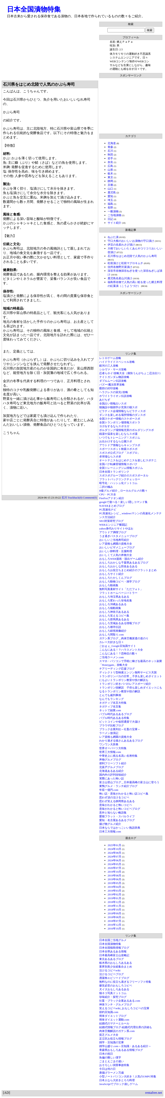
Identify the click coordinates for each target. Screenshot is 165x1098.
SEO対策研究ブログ (111, 520)
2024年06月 (114, 860)
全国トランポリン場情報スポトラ (119, 422)
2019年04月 (114, 886)
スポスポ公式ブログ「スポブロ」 (119, 452)
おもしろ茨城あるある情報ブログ (119, 623)
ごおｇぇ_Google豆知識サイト (117, 645)
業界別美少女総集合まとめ (115, 966)
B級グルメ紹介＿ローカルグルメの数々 (123, 490)
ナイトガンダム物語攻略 (114, 377)
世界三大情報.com (110, 752)
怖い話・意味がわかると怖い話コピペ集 (123, 793)
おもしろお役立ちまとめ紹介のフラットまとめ (128, 570)
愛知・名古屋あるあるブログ (117, 820)
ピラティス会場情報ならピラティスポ (122, 411)
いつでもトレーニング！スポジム (119, 437)
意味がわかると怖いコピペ (115, 805)
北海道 (112, 143)
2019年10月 (114, 871)
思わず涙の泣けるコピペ (114, 797)
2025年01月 (114, 845)
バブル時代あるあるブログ (115, 714)
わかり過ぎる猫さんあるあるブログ (121, 740)
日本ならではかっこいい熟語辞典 (119, 827)
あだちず (104, 399)
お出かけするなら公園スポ (115, 441)
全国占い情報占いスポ (113, 403)
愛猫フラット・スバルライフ (117, 816)
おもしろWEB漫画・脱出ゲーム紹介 (121, 558)
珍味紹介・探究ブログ (113, 996)
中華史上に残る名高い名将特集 (118, 755)
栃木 (110, 173)
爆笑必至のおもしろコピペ (115, 985)
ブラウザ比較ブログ (111, 725)
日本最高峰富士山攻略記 (114, 955)
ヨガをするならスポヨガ (114, 426)
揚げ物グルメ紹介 (110, 823)
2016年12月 (114, 924)
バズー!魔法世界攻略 (112, 384)
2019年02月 (114, 894)
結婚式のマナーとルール (114, 1023)
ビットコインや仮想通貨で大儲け (119, 721)
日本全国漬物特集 (34, 9)
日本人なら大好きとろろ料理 (117, 1080)
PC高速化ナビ (107, 509)
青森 (110, 147)
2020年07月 (114, 867)
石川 (110, 150)
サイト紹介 (114, 222)
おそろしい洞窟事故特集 (114, 1065)
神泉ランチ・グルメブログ (115, 1004)
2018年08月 (114, 917)
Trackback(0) (75, 497)
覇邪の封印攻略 (108, 388)
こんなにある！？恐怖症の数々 (118, 653)
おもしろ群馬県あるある (114, 619)
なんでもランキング (111, 699)
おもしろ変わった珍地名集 (115, 600)
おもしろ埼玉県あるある (114, 596)
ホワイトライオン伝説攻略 (115, 395)
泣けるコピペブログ (111, 974)
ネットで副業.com (110, 710)
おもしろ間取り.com (111, 634)
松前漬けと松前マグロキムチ (125, 263)
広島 (110, 165)
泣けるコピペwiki (109, 970)
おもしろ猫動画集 (110, 608)
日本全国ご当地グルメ (113, 940)
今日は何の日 (107, 1068)
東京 (110, 177)
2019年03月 (114, 890)
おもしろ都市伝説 (110, 627)
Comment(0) (90, 497)
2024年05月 (114, 864)
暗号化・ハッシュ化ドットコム (118, 483)
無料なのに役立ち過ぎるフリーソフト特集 (125, 981)
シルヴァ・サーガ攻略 (113, 369)
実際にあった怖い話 (111, 778)
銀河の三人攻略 (108, 365)
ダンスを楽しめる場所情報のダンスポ (122, 414)
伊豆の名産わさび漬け (121, 244)
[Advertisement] (50, 51)
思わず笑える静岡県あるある (117, 801)
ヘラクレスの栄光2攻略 (113, 392)
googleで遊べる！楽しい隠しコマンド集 (123, 502)
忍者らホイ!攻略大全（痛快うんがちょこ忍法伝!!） (130, 373)
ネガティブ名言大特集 (113, 702)
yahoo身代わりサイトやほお (116, 528)
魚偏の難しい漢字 (110, 1057)
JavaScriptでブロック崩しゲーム (118, 1084)
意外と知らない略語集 (113, 812)
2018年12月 (114, 902)
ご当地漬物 (114, 215)
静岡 (110, 181)
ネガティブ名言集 (110, 706)
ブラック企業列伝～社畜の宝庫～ (119, 729)
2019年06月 (114, 879)
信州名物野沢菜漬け (120, 267)
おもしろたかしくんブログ (115, 577)
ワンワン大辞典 (108, 744)
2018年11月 (114, 905)
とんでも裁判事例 (110, 695)
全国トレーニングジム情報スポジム (121, 467)
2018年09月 (114, 913)
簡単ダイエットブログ (113, 1015)
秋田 (110, 154)
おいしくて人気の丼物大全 (115, 555)
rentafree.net (153, 1092)
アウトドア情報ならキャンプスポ (119, 445)
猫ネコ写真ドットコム (113, 993)
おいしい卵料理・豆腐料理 (115, 551)
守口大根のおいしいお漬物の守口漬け (131, 240)
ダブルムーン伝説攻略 (113, 380)
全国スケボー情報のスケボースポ (119, 418)
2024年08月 (114, 852)
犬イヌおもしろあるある (114, 989)
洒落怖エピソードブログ (114, 978)
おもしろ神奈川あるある (114, 611)
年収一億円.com (108, 789)
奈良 (110, 162)
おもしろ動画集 (108, 585)
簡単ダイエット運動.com (114, 1019)
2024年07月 (114, 856)
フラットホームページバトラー (118, 592)
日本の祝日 (106, 1053)
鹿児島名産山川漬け (120, 278)
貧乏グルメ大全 (108, 1034)
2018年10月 (114, 909)
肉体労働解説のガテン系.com (117, 1031)
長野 (110, 207)
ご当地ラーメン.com (111, 657)
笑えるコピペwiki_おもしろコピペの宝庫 (124, 1008)
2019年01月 (114, 898)
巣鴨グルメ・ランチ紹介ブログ (118, 786)
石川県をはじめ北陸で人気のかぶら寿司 (132, 256)
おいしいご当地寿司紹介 (114, 539)
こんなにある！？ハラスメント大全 (121, 649)
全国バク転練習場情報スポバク (118, 464)
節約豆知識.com (108, 1012)
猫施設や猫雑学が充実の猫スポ (118, 407)
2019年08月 (114, 875)
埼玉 (110, 200)
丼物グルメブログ (110, 759)
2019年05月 (114, 883)
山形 (110, 169)
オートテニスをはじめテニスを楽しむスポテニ (128, 460)
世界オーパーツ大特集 (113, 748)
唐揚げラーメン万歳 (111, 1072)
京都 (110, 184)
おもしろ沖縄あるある (113, 604)
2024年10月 (114, 849)
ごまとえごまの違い (111, 1061)
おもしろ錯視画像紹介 (113, 630)
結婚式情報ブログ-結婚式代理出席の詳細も (125, 1027)
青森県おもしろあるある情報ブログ (121, 1049)
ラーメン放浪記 (108, 733)
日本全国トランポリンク (114, 471)
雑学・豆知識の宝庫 (111, 1042)
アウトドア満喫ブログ (113, 532)
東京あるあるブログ (111, 959)
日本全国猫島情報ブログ (114, 947)
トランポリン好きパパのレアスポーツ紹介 (125, 683)
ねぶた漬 (113, 237)
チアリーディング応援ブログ (117, 668)
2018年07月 (114, 921)
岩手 (110, 158)
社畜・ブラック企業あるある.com (119, 1000)
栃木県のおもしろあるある (115, 962)
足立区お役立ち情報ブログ (115, 1038)
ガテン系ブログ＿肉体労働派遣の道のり (123, 638)
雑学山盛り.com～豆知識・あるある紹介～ (125, 1046)
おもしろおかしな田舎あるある (118, 566)
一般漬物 (113, 211)
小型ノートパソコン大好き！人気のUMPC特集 (127, 1076)
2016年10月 (114, 928)
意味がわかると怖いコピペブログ (119, 808)
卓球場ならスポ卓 (110, 456)
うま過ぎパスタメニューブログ (118, 536)
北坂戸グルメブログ (111, 767)
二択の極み (106, 486)
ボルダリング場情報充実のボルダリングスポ (126, 430)
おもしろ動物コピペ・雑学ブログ (119, 581)
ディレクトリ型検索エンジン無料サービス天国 (128, 672)
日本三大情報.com (110, 831)
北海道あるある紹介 (111, 770)
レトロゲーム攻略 (110, 358)
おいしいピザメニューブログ (117, 547)
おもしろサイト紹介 (111, 574)
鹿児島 (112, 192)
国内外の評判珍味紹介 (113, 774)
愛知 (110, 196)
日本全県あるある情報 (113, 951)
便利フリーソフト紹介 (113, 763)
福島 (110, 203)
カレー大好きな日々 (111, 642)
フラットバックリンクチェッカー (119, 479)
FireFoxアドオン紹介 (111, 498)
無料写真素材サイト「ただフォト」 (121, 589)
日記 (110, 219)
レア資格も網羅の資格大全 (115, 543)
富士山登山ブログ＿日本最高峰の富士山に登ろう (129, 782)
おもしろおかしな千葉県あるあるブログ (123, 562)
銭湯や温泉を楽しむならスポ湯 (118, 433)
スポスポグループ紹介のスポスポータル (123, 475)
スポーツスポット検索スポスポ (118, 449)
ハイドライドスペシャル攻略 (117, 361)
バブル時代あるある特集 (114, 717)
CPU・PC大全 (107, 494)
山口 (110, 188)
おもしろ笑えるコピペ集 (114, 615)
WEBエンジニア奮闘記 (113, 524)
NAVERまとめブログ (112, 505)
